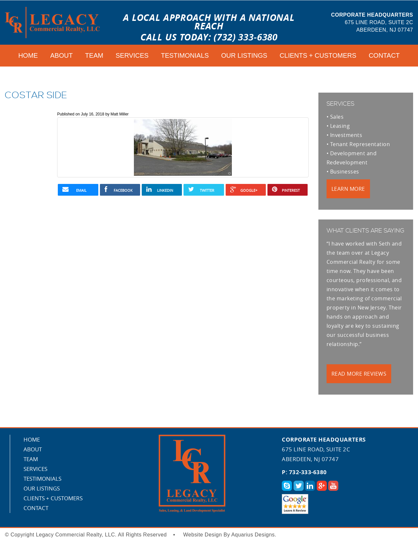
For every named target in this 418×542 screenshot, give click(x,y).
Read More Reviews (358, 373)
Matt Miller (119, 114)
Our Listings (244, 55)
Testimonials (185, 55)
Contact (384, 55)
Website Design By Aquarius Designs (229, 534)
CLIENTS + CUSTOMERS (318, 55)
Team (94, 55)
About (61, 55)
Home (28, 55)
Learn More (348, 188)
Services (132, 55)
